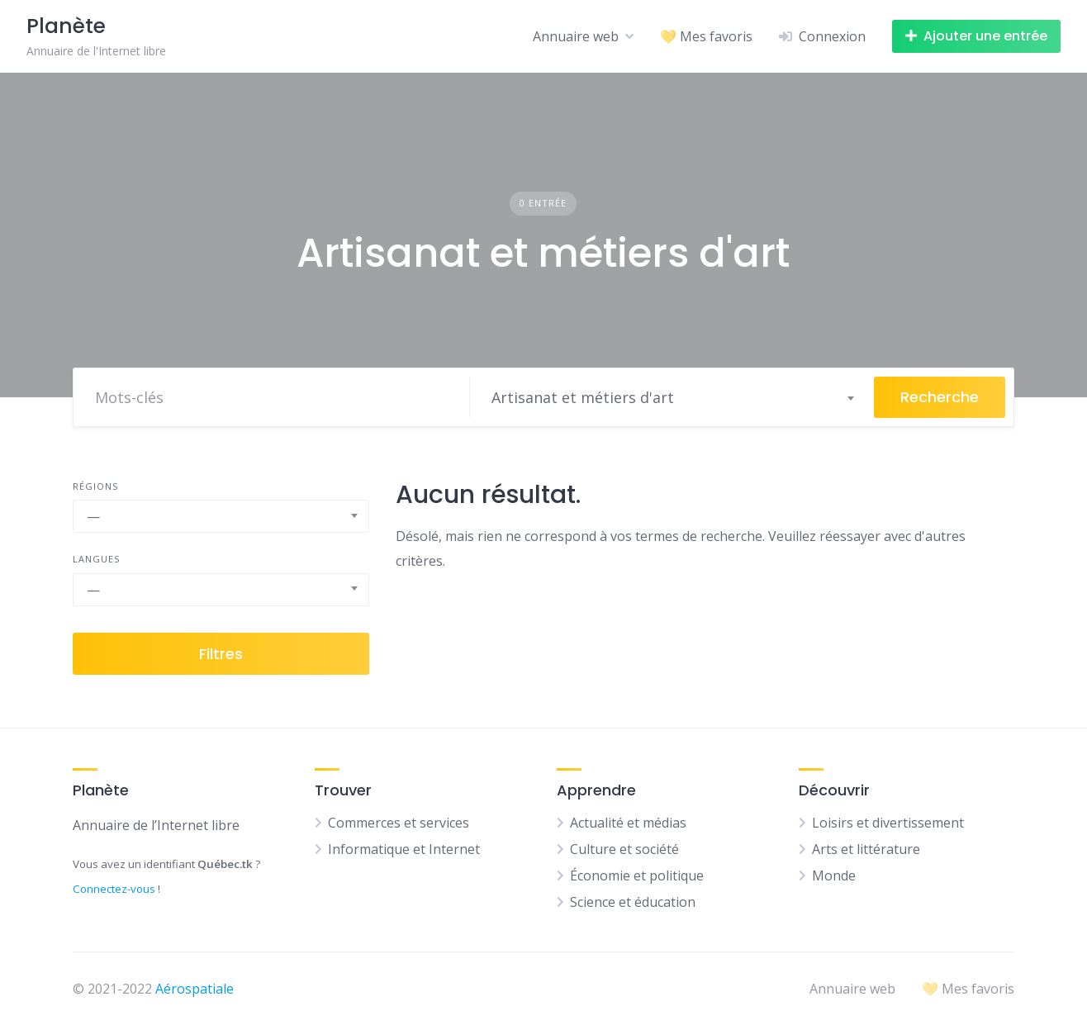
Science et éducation (632, 902)
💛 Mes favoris (706, 36)
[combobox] (672, 397)
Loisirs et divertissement (888, 823)
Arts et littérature (866, 849)
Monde (834, 875)
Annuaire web (576, 36)
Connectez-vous (114, 888)
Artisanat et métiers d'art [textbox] (582, 397)
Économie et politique (637, 875)
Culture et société (624, 849)
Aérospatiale (194, 989)
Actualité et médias (628, 823)
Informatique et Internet (404, 849)
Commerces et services (398, 823)
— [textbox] (93, 516)
